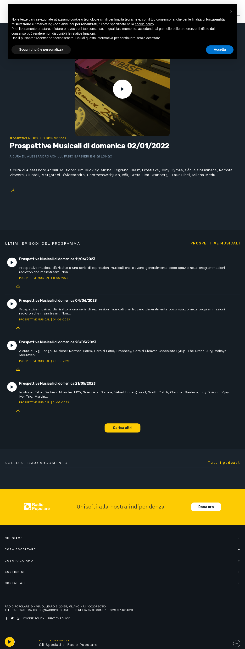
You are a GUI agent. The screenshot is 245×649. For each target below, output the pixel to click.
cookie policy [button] (144, 24)
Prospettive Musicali (25, 138)
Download (13, 190)
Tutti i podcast (224, 463)
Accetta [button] (220, 49)
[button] (231, 11)
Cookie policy (33, 618)
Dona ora (206, 507)
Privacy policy (59, 618)
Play (122, 89)
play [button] (9, 642)
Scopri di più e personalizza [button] (41, 49)
